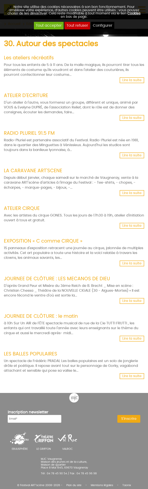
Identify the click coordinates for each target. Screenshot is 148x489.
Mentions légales (102, 485)
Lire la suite (131, 80)
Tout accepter (49, 25)
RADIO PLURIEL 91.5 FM (29, 133)
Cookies (133, 13)
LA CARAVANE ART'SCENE (33, 170)
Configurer (102, 25)
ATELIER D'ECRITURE (26, 95)
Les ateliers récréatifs (29, 57)
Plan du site (74, 485)
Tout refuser (77, 25)
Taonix (126, 485)
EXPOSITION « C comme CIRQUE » (43, 241)
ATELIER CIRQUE (22, 208)
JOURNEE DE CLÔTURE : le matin (41, 316)
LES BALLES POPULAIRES (30, 354)
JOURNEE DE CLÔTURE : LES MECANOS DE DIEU (57, 278)
